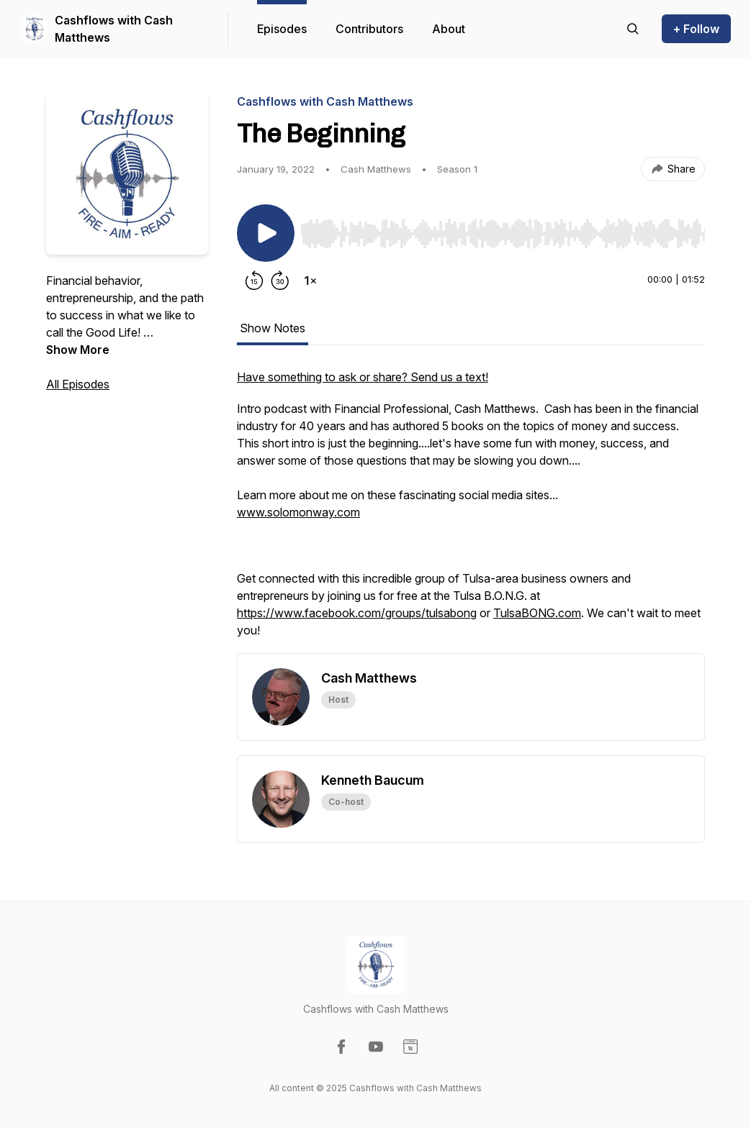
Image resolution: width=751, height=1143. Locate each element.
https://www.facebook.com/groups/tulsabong (357, 613)
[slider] (502, 234)
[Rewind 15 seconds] (254, 280)
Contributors (369, 29)
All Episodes (77, 384)
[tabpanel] (471, 510)
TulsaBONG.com (537, 613)
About (448, 29)
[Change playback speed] (310, 280)
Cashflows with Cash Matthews (114, 29)
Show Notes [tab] (272, 328)
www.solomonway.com (298, 512)
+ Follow (696, 29)
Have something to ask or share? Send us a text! (362, 377)
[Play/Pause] (265, 233)
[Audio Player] (502, 229)
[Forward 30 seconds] (280, 280)
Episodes (282, 29)
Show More (77, 349)
